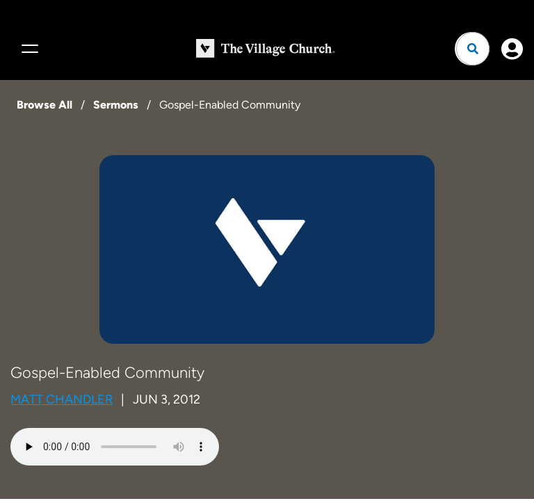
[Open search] (473, 48)
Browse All (44, 104)
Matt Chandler (61, 399)
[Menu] (27, 48)
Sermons (115, 104)
